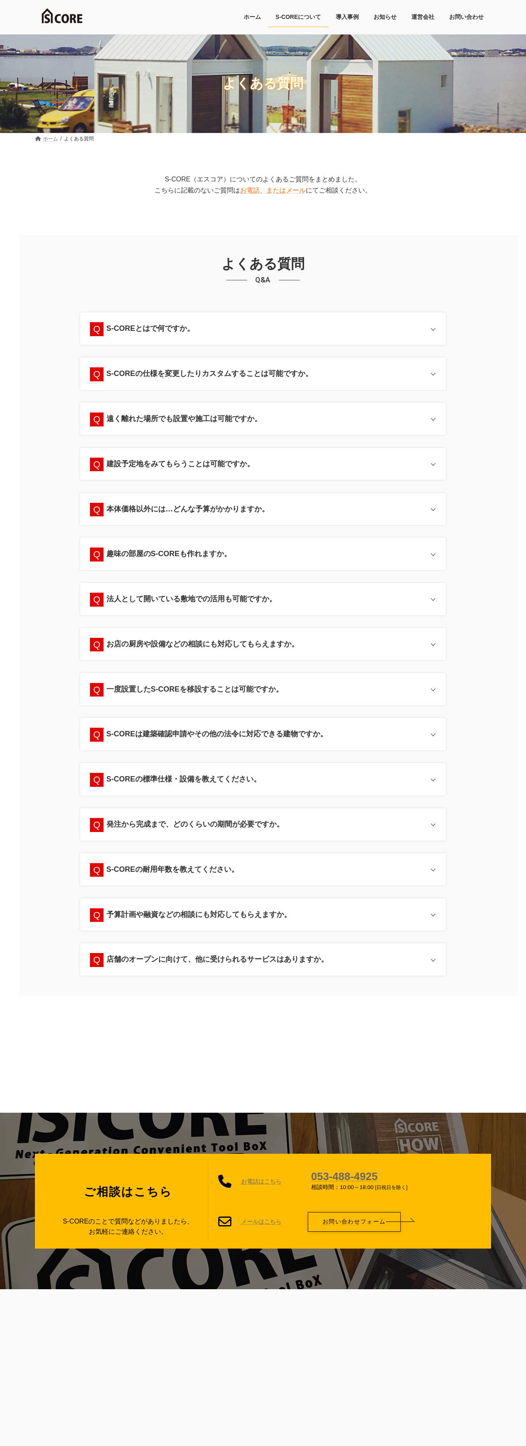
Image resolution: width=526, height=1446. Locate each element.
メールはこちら (261, 1226)
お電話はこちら (261, 1186)
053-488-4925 (344, 1181)
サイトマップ (253, 1302)
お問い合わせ (350, 1302)
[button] (354, 1226)
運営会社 (301, 1302)
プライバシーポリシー (187, 1302)
